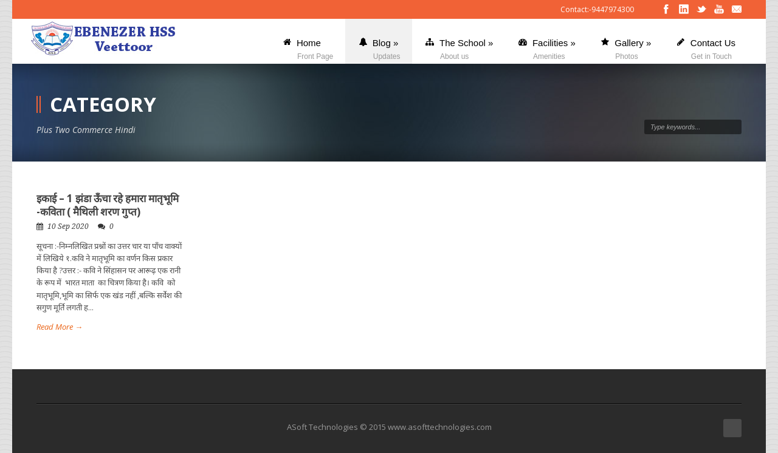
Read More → (59, 326)
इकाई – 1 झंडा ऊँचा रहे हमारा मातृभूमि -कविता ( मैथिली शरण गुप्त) (107, 205)
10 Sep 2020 (68, 226)
